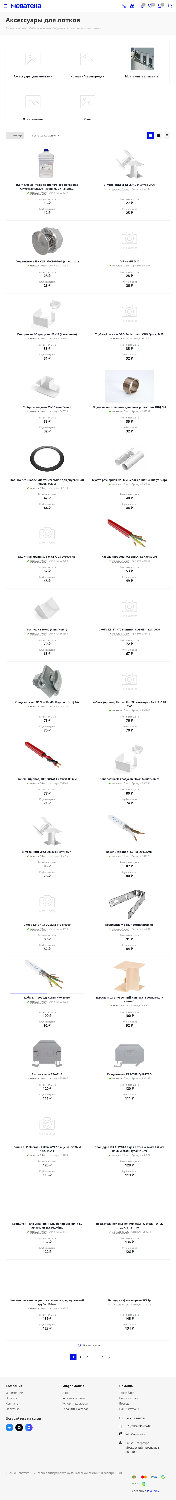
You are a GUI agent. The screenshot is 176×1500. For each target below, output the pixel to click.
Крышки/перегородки (87, 76)
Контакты (12, 1403)
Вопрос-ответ (128, 1398)
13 (101, 1357)
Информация (73, 1386)
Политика (13, 1409)
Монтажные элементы (142, 76)
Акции (67, 1393)
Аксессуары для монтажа (33, 76)
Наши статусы (129, 1409)
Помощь (126, 1386)
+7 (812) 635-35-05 (138, 1426)
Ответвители (33, 119)
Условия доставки (75, 1403)
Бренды (124, 1403)
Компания (14, 1386)
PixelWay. (153, 1491)
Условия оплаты (74, 1398)
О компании (14, 1393)
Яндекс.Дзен (19, 1427)
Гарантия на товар (76, 1409)
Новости (12, 1398)
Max (29, 1427)
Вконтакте (9, 1427)
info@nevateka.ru (137, 1434)
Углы (87, 119)
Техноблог (126, 1393)
